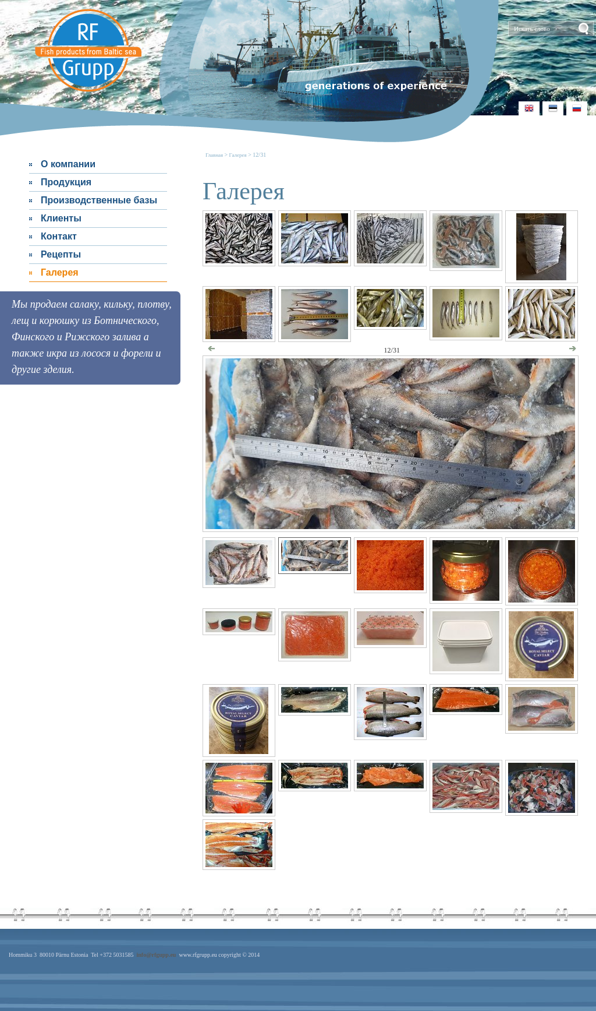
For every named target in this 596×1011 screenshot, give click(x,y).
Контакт (59, 236)
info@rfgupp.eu (156, 955)
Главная (214, 155)
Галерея (60, 272)
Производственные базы (99, 200)
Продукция (66, 182)
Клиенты (61, 218)
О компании (68, 164)
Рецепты (61, 254)
